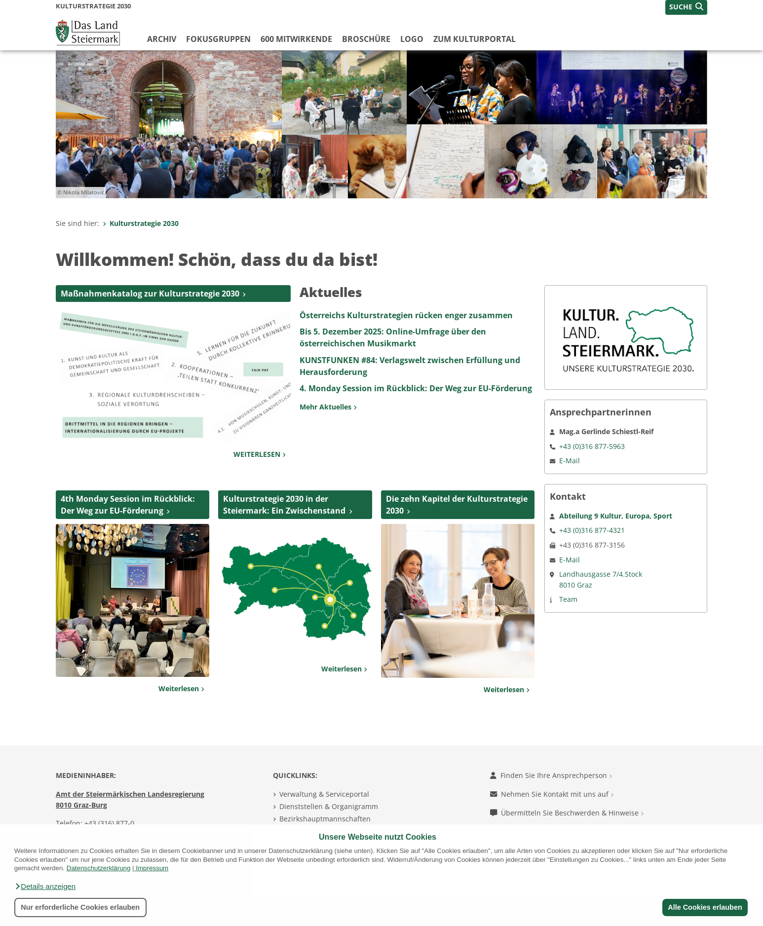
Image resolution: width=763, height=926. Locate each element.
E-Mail (569, 460)
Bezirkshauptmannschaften (325, 818)
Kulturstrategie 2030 (141, 223)
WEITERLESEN (259, 454)
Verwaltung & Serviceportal (324, 794)
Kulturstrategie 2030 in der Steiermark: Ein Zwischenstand (284, 504)
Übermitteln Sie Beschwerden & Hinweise (567, 812)
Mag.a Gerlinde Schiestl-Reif (606, 431)
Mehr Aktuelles (328, 406)
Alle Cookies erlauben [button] (705, 907)
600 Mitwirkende (296, 39)
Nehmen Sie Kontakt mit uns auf (551, 794)
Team (568, 599)
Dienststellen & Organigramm (328, 806)
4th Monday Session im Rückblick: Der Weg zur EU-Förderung (128, 504)
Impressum (152, 868)
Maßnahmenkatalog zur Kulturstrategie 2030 (150, 293)
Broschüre (366, 39)
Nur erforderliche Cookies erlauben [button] (80, 907)
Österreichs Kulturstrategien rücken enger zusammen (406, 315)
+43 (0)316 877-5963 (592, 446)
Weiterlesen (181, 688)
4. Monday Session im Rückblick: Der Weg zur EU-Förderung (416, 388)
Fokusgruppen (218, 39)
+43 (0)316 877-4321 (592, 530)
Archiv (161, 39)
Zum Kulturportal (474, 39)
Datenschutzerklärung (99, 868)
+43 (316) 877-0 (109, 823)
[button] (45, 886)
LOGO (411, 39)
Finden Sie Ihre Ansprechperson (551, 775)
